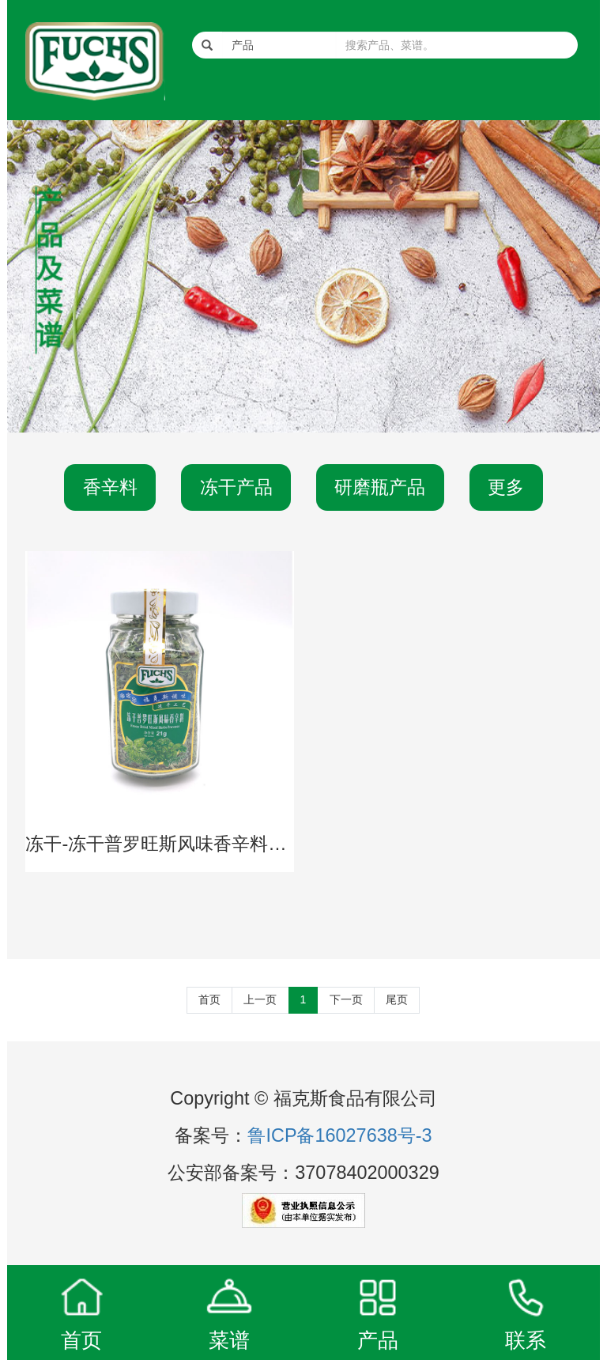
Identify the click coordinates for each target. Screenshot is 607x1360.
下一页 (346, 999)
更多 (506, 487)
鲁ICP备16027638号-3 (339, 1135)
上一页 (260, 999)
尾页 (397, 999)
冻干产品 (236, 487)
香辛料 (110, 487)
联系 (525, 1340)
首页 (209, 999)
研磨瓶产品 (379, 487)
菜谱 (229, 1340)
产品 (377, 1340)
